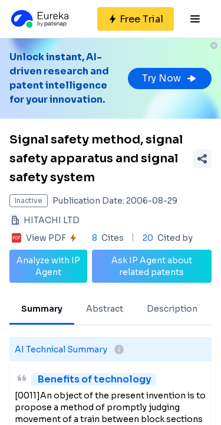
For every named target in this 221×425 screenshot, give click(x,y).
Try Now (169, 78)
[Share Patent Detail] (202, 158)
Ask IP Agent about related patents (151, 266)
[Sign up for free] (135, 19)
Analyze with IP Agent (48, 266)
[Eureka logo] (38, 19)
